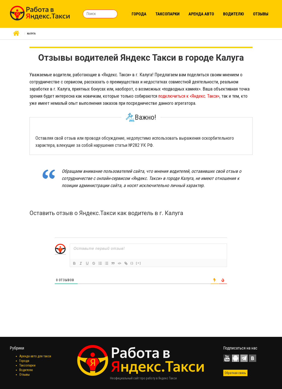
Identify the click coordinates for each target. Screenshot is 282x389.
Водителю (233, 13)
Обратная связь (235, 373)
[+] (138, 263)
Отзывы (260, 13)
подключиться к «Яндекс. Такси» (188, 96)
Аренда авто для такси (35, 356)
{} (132, 263)
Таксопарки (167, 13)
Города (139, 13)
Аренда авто (201, 13)
